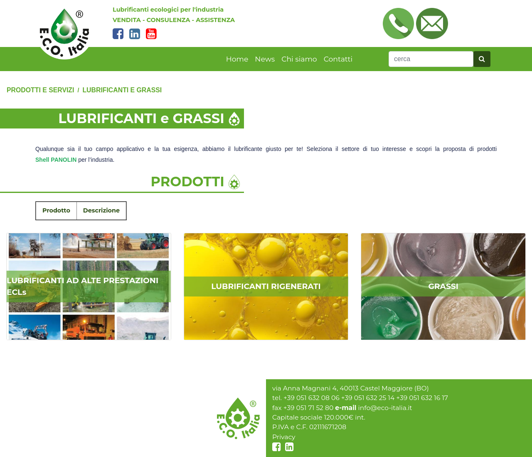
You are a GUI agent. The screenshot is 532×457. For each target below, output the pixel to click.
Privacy (284, 437)
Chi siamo (299, 58)
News (265, 58)
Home (237, 58)
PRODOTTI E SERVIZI (40, 90)
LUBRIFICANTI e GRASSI (122, 90)
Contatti (338, 58)
